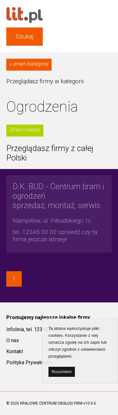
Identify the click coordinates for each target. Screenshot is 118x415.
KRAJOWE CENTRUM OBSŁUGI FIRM (51, 403)
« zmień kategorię (28, 64)
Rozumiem (62, 371)
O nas (12, 340)
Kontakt (14, 351)
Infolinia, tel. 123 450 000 (34, 329)
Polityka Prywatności (29, 362)
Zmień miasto (24, 130)
